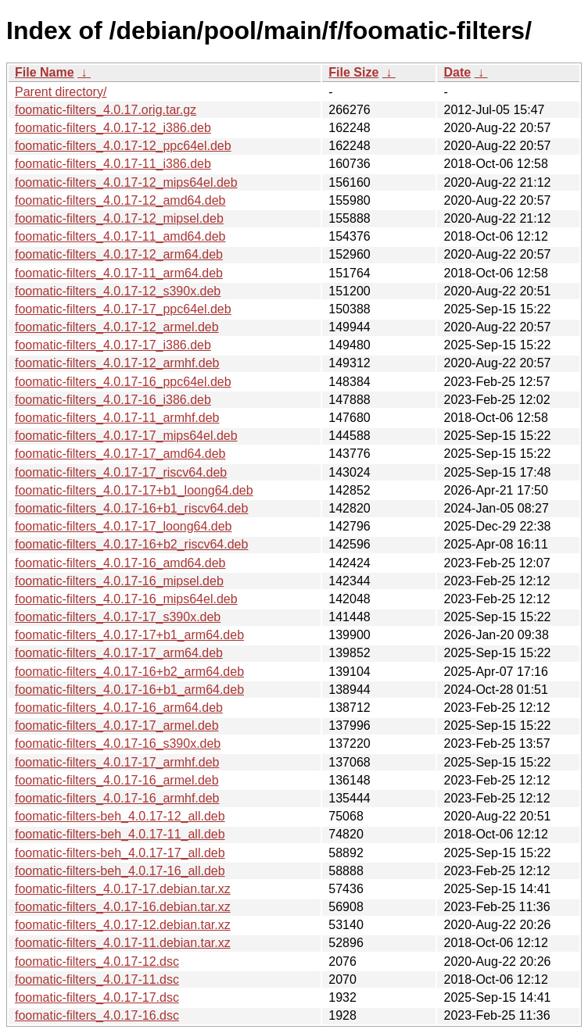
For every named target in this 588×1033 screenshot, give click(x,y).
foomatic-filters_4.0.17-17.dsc (97, 997)
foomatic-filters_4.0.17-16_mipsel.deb (119, 581)
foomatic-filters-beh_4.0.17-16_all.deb (120, 871)
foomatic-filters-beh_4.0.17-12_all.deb (120, 816)
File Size (353, 72)
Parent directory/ (60, 91)
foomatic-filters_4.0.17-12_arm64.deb (119, 254)
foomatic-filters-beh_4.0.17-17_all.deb (120, 853)
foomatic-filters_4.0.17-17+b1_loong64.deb (134, 490)
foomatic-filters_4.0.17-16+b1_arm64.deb (129, 689)
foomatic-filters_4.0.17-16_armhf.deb (117, 798)
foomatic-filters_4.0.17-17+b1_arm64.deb (129, 635)
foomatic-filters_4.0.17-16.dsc (97, 1015)
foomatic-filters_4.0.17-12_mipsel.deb (119, 218)
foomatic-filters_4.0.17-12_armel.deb (117, 327)
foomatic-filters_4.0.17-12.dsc (97, 961)
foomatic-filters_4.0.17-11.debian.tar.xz (123, 942)
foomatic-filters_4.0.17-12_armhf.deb (117, 363)
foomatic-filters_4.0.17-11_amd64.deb (120, 236)
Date (457, 72)
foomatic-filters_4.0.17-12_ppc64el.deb (123, 145)
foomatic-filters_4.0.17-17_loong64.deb (123, 526)
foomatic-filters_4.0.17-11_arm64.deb (119, 273)
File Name (44, 72)
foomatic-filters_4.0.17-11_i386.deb (113, 163)
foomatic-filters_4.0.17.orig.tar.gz (105, 109)
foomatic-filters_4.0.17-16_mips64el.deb (126, 599)
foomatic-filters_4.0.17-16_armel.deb (117, 780)
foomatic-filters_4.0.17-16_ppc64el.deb (123, 381)
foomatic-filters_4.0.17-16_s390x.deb (117, 743)
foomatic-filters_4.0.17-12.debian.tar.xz (123, 924)
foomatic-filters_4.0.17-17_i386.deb (113, 345)
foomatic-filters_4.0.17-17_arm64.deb (119, 652)
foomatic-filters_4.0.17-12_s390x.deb (117, 291)
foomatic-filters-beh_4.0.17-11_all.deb (120, 834)
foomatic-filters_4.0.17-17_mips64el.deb (126, 435)
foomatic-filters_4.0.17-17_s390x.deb (117, 617)
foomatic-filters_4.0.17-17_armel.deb (117, 725)
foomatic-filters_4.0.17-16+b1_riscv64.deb (131, 508)
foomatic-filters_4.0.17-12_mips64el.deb (126, 182)
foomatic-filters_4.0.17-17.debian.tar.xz (123, 888)
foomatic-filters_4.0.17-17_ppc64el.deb (123, 309)
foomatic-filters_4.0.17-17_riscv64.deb (121, 472)
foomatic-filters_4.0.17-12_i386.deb (113, 127)
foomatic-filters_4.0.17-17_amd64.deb (120, 453)
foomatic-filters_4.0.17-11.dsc (97, 979)
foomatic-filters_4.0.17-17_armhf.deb (117, 762)
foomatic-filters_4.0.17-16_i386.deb (113, 399)
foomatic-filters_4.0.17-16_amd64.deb (120, 563)
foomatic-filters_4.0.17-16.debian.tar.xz (123, 906)
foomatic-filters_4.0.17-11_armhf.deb (117, 417)
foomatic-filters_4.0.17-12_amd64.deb (120, 200)
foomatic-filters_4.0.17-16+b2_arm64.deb (129, 671)
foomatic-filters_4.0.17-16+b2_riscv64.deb (131, 544)
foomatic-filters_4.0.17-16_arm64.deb (119, 707)
